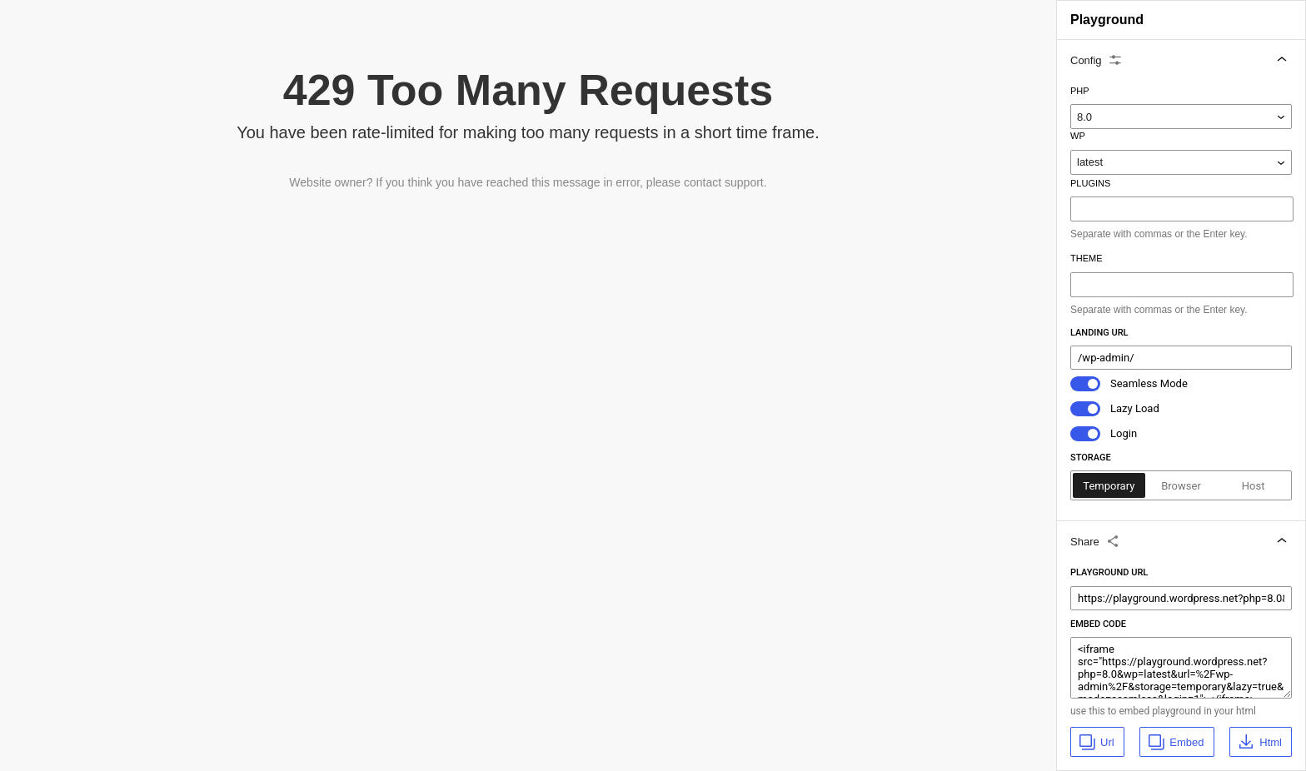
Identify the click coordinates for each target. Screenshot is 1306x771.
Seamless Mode (1149, 383)
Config (1097, 60)
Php (1079, 91)
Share (1095, 541)
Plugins (1090, 183)
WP (1077, 136)
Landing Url (1099, 332)
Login (1123, 433)
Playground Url (1109, 572)
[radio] (1109, 485)
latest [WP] (1090, 162)
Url (1095, 742)
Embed (1175, 742)
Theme (1086, 258)
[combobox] (1183, 209)
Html (1259, 742)
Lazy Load (1134, 408)
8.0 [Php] (1084, 117)
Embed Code (1098, 624)
